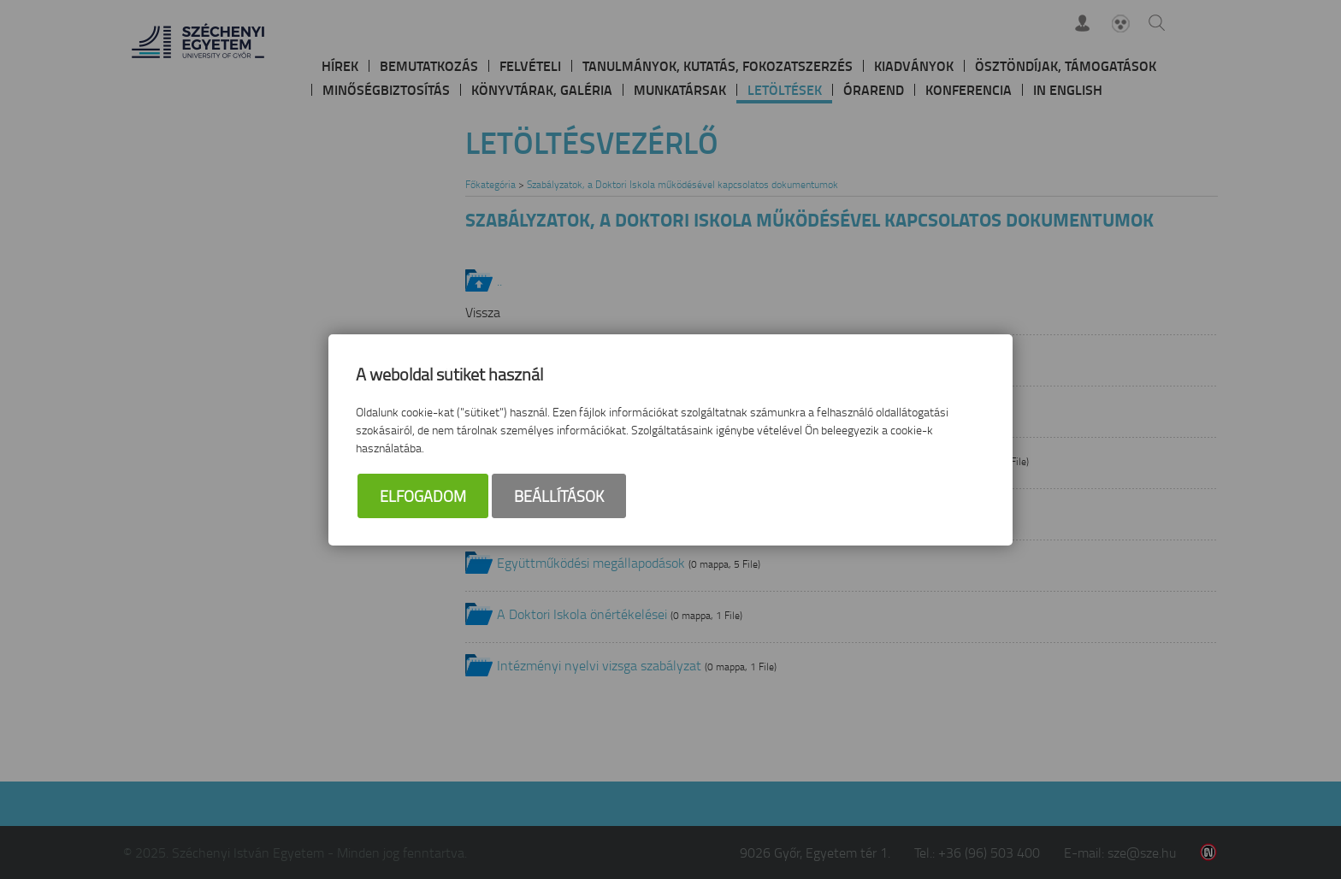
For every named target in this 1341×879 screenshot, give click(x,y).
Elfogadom (423, 496)
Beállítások (559, 496)
